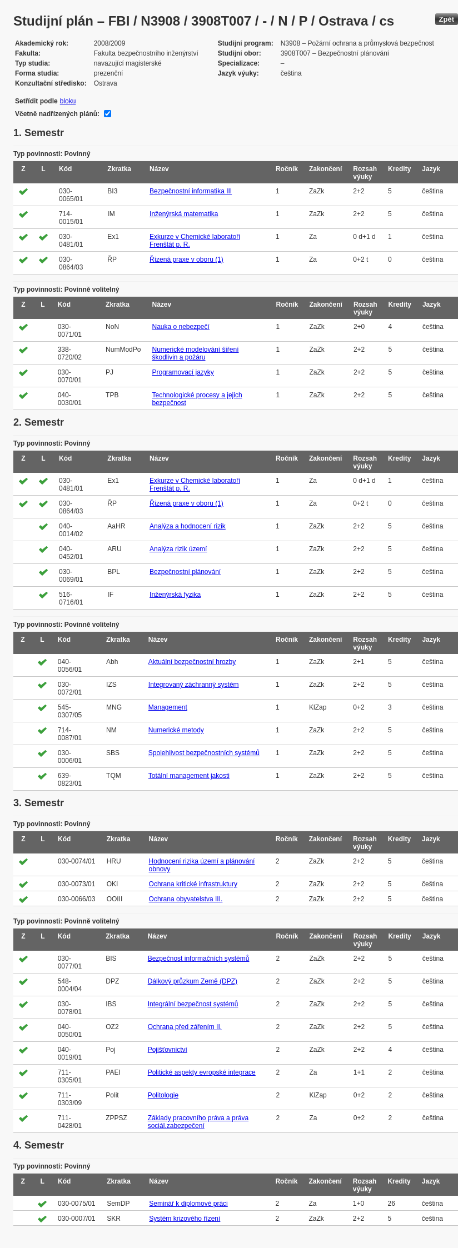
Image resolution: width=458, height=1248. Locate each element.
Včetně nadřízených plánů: (57, 114)
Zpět (446, 19)
